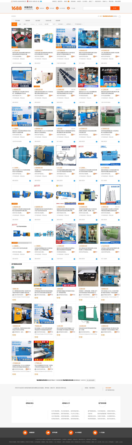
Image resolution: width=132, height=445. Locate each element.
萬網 (93, 442)
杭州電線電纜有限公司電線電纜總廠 (60, 413)
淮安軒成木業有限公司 (103, 418)
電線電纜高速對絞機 (94, 388)
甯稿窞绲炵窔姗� (24, 371)
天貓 (47, 442)
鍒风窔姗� (91, 297)
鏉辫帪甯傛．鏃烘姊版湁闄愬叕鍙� (19, 332)
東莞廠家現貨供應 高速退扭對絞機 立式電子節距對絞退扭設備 (44, 209)
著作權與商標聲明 (56, 439)
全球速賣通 (37, 442)
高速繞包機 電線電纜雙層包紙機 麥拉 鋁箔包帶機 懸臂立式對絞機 (44, 53)
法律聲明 (64, 439)
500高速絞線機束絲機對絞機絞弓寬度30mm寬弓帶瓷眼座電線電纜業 (66, 170)
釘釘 (107, 442)
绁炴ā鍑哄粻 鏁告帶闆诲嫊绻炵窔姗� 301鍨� (87, 329)
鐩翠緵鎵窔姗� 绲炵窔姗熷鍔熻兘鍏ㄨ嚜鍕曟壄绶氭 (65, 291)
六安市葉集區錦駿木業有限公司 (105, 411)
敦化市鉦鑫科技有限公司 (113, 418)
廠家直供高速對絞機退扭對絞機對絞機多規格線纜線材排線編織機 (65, 248)
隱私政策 (75, 439)
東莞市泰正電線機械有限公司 (40, 56)
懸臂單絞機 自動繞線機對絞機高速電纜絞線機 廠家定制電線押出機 (21, 53)
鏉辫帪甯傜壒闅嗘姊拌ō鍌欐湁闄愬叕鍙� (64, 332)
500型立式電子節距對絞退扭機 (19, 248)
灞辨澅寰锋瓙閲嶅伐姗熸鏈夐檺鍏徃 (19, 294)
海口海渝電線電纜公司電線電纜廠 (69, 411)
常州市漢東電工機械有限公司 (62, 56)
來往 (103, 442)
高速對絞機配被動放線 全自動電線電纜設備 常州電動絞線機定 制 (66, 53)
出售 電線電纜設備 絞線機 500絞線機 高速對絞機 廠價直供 (110, 53)
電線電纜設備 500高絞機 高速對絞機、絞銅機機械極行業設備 (20, 92)
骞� (29, 294)
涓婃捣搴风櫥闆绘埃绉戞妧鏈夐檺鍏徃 (86, 332)
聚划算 (51, 442)
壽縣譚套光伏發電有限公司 (94, 416)
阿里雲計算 (77, 442)
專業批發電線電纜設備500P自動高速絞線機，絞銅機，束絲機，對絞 (88, 209)
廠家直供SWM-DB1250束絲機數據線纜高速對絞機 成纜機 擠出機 (88, 92)
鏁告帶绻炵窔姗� (92, 334)
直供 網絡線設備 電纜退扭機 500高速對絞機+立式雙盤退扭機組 (88, 248)
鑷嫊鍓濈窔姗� (39, 371)
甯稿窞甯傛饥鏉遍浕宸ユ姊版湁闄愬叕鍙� (41, 332)
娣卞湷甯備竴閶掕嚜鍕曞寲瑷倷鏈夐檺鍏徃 (86, 294)
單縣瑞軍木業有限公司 (112, 413)
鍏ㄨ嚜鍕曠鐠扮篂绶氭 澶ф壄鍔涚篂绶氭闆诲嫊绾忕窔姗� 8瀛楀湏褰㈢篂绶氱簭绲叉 (21, 291)
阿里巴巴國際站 (21, 442)
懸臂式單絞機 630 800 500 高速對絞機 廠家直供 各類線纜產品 (44, 131)
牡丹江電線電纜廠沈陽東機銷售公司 (60, 411)
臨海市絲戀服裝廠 (102, 413)
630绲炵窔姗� (112, 297)
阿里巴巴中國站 (29, 442)
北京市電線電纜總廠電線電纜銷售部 (60, 416)
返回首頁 (83, 380)
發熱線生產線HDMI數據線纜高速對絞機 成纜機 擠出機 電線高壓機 (66, 131)
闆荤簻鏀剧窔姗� (39, 334)
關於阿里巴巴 (82, 439)
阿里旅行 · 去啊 (61, 442)
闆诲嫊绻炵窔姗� (25, 297)
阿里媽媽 (68, 442)
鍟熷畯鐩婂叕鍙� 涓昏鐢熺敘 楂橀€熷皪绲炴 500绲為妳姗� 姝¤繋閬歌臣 (110, 329)
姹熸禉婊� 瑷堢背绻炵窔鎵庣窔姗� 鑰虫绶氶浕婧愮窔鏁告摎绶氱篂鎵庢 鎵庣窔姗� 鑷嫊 (44, 291)
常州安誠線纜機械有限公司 (17, 56)
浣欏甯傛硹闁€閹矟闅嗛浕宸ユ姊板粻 (41, 369)
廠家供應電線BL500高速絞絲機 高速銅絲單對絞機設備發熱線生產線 (110, 170)
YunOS (83, 442)
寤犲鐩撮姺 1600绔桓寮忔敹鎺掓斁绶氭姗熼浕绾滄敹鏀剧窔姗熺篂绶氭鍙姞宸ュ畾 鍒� (44, 329)
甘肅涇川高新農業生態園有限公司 (106, 416)
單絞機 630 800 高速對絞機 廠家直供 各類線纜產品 (43, 170)
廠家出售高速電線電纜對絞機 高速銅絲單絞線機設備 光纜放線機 (88, 53)
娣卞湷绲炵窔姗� (83, 297)
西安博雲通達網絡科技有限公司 (95, 418)
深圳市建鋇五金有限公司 (62, 173)
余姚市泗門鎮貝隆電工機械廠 (84, 56)
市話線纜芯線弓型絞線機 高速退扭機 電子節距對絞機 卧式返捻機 (88, 170)
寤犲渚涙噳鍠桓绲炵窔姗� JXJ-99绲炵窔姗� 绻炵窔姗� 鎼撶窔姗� (65, 329)
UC (96, 442)
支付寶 (99, 442)
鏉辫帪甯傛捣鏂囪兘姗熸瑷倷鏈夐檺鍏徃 (64, 294)
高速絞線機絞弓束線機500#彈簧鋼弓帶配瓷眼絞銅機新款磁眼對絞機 (110, 209)
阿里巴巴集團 (12, 442)
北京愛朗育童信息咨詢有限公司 (115, 416)
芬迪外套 (90, 413)
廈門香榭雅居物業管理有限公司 (95, 411)
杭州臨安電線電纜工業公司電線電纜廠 (61, 418)
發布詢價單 (108, 388)
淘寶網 (43, 442)
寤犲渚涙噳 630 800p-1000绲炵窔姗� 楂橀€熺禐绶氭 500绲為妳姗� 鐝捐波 (110, 291)
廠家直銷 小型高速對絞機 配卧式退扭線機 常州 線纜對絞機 (21, 131)
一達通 (116, 442)
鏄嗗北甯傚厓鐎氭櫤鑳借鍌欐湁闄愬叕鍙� (41, 294)
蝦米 (72, 442)
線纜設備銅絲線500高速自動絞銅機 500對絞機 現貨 (88, 131)
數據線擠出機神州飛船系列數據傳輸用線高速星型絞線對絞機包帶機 (65, 209)
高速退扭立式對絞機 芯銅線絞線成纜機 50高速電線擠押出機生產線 (21, 209)
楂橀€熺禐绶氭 (105, 297)
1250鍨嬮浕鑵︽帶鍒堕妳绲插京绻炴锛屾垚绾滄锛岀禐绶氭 (21, 329)
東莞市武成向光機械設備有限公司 (84, 213)
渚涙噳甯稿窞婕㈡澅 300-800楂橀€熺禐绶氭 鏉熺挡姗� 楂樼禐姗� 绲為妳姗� (21, 366)
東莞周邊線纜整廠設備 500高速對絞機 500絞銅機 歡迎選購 (110, 131)
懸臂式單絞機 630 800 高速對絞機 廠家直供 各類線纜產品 (21, 170)
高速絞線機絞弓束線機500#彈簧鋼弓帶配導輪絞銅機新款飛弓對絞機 (65, 92)
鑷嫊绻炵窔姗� (16, 297)
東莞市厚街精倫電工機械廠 (62, 95)
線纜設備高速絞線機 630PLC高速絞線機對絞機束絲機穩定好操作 (44, 92)
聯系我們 (89, 439)
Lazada (121, 442)
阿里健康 (111, 442)
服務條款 (70, 439)
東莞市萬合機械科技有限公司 (40, 95)
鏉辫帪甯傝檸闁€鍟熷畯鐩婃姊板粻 (108, 294)
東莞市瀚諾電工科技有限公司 (17, 95)
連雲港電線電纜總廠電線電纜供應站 (79, 411)
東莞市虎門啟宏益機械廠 (106, 56)
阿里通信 (88, 442)
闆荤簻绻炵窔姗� (48, 334)
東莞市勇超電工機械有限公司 (62, 213)
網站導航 (94, 439)
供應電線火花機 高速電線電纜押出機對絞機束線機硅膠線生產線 (110, 248)
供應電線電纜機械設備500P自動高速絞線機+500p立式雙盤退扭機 (43, 248)
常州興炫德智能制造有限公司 (84, 95)
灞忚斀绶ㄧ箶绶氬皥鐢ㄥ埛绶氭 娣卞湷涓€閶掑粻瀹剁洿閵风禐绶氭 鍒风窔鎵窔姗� (88, 291)
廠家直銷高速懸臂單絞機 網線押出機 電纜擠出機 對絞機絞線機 (110, 92)
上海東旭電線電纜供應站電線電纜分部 (80, 416)
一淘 (55, 442)
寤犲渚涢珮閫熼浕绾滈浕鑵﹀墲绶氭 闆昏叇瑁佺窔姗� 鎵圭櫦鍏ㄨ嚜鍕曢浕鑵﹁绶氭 (44, 366)
